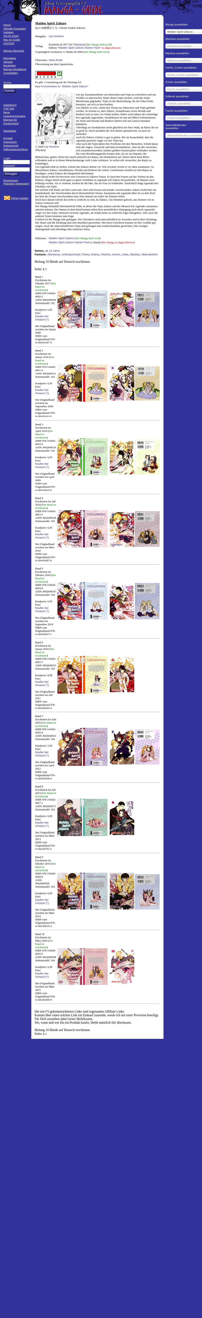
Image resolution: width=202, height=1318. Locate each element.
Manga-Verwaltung (14, 69)
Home (7, 24)
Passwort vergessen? (16, 183)
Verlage (8, 61)
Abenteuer (53, 254)
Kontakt (8, 138)
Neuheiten (9, 65)
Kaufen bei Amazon (41, 318)
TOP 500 (8, 108)
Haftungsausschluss (15, 149)
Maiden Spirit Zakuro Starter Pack (79, 47)
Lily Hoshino (56, 36)
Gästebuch (9, 105)
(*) (47, 319)
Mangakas (9, 58)
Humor (116, 254)
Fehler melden (19, 198)
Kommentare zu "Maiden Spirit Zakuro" (65, 86)
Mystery (135, 254)
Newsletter (9, 130)
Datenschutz (11, 145)
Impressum (10, 141)
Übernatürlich (149, 254)
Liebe (125, 254)
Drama (95, 254)
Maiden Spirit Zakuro (61, 238)
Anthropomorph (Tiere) (75, 254)
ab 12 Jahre (52, 250)
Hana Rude (55, 60)
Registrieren (10, 180)
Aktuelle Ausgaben (14, 28)
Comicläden (10, 73)
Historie (105, 254)
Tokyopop (79, 44)
